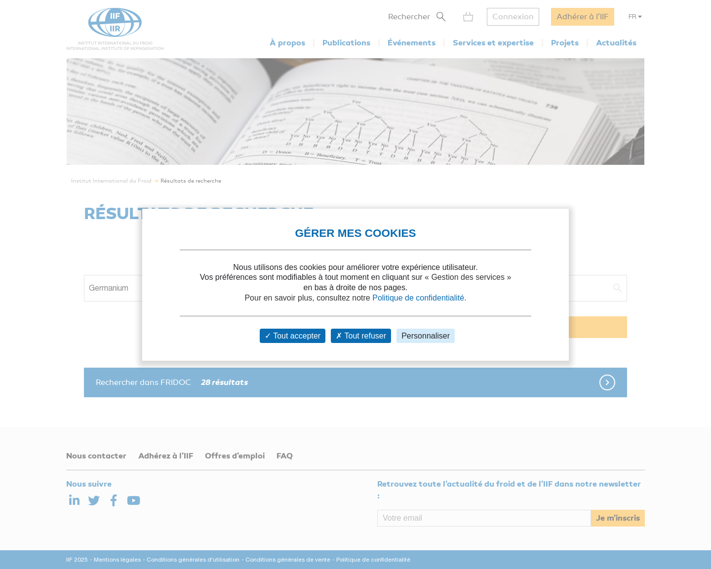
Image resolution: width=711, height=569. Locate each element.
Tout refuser (361, 336)
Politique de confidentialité (418, 298)
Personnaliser (425, 336)
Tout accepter (292, 336)
